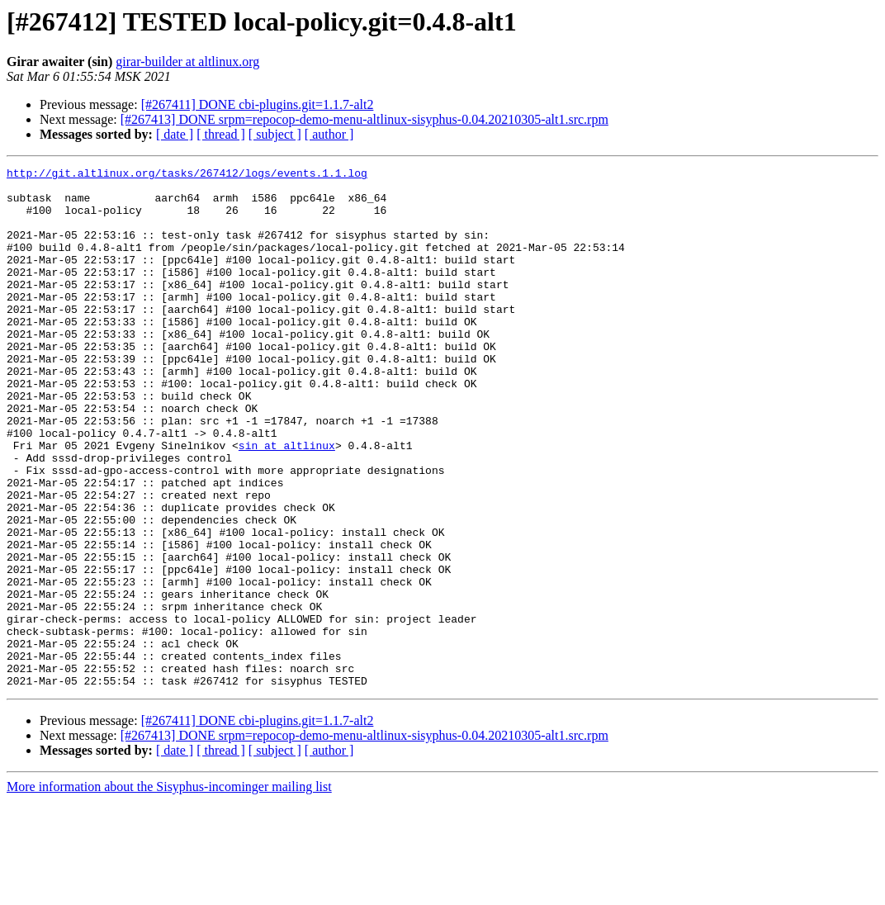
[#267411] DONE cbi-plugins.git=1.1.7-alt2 (257, 104)
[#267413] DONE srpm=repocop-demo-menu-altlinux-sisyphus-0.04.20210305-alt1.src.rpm (364, 119)
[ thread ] (220, 134)
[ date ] (174, 134)
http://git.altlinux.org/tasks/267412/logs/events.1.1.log (187, 175)
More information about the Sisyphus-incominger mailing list (169, 891)
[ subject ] (274, 134)
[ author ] (329, 134)
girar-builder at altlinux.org (187, 61)
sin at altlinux (287, 502)
